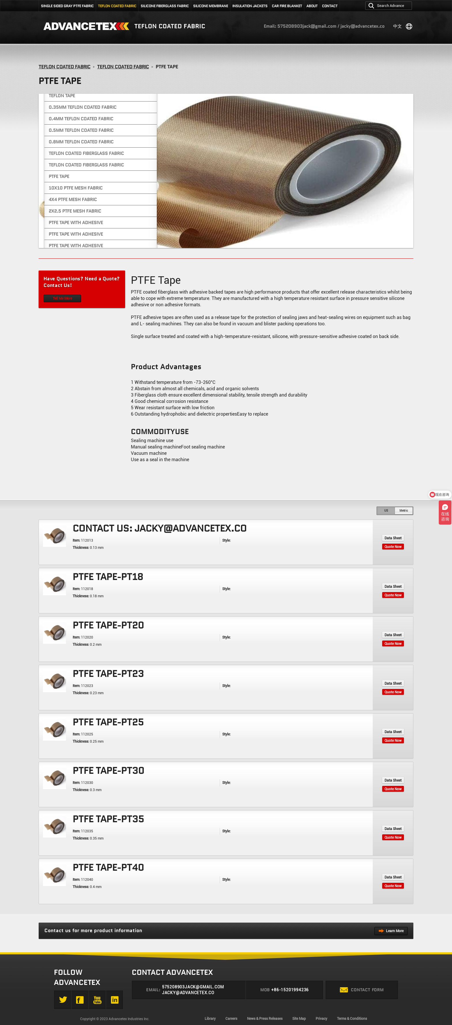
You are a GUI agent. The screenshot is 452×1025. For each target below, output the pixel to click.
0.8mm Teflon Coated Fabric (81, 142)
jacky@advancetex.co (188, 992)
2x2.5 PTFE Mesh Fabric (75, 211)
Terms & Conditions (352, 1019)
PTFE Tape (59, 176)
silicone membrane (210, 5)
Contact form (362, 990)
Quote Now (393, 547)
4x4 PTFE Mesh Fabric (73, 199)
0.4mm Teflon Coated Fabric (81, 119)
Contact (330, 5)
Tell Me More (62, 298)
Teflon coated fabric (169, 26)
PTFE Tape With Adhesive (76, 222)
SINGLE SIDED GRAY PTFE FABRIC (67, 5)
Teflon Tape (62, 96)
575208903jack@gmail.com (193, 987)
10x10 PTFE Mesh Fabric (76, 188)
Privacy (321, 1019)
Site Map (299, 1019)
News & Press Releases (264, 1019)
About (312, 5)
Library (210, 1019)
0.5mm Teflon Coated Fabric (81, 130)
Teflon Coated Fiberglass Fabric (86, 153)
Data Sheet (393, 538)
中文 (397, 26)
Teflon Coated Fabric (117, 5)
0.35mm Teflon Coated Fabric (82, 107)
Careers (231, 1019)
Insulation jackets (250, 5)
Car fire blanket (287, 5)
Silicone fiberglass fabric (165, 5)
